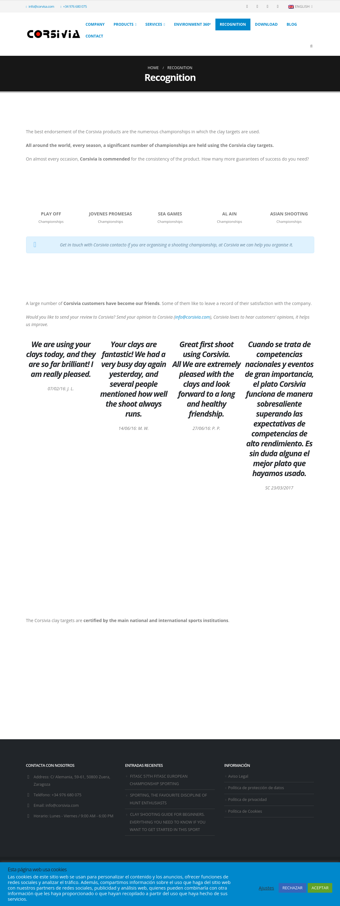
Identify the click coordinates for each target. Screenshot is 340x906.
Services (153, 24)
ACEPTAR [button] (320, 888)
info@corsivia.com (62, 805)
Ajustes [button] (266, 888)
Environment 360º (192, 24)
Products (123, 24)
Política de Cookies (245, 811)
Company (95, 24)
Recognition (233, 24)
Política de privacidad (247, 799)
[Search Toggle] (311, 46)
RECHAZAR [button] (292, 888)
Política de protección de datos (256, 787)
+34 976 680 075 (73, 6)
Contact (94, 36)
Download (266, 24)
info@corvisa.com (40, 6)
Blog (292, 24)
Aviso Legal (238, 776)
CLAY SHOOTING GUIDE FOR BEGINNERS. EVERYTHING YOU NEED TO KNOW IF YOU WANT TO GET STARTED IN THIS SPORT (167, 822)
